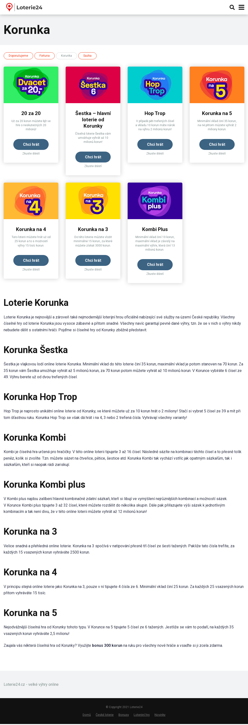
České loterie (105, 715)
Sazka (87, 55)
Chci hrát (31, 144)
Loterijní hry (142, 715)
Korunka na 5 (217, 113)
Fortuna (44, 55)
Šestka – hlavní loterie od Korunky (93, 119)
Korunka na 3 (93, 230)
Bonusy (123, 715)
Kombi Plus (155, 230)
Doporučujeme (18, 55)
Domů (87, 715)
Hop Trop (155, 113)
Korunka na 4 (31, 230)
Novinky (160, 715)
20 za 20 (31, 113)
